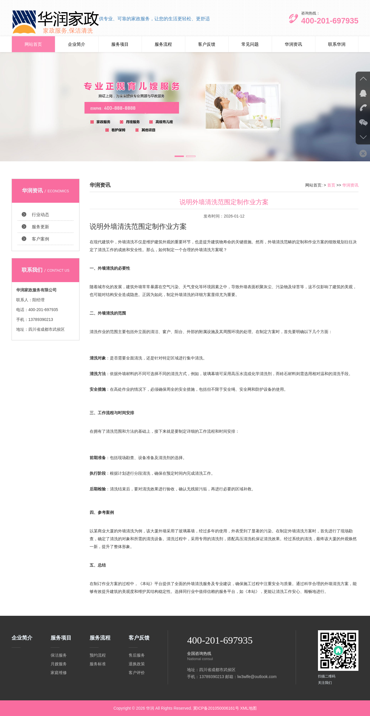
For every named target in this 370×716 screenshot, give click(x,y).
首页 (331, 185)
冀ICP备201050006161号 (216, 708)
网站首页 (33, 44)
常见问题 (250, 44)
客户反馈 (206, 44)
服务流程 (163, 44)
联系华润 (336, 44)
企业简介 (76, 44)
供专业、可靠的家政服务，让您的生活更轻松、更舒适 (154, 18)
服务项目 (120, 44)
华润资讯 (293, 44)
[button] (179, 156)
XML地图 (248, 708)
